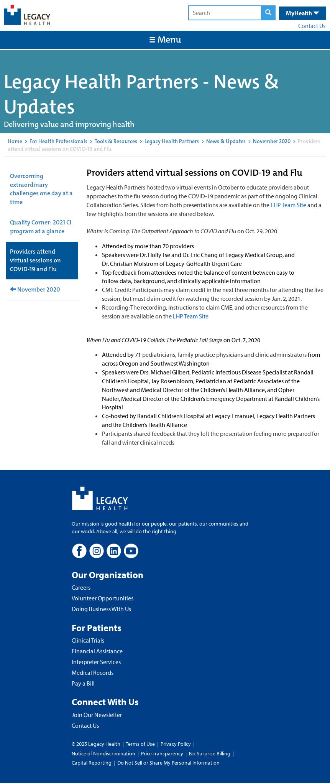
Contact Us (311, 26)
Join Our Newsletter (97, 715)
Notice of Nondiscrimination (103, 753)
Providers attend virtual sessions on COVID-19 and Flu (35, 260)
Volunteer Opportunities (102, 598)
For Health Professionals (58, 141)
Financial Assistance (97, 651)
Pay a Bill (83, 683)
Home (15, 141)
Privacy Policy (176, 743)
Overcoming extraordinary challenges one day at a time (41, 189)
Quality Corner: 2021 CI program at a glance (40, 226)
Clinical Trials (88, 640)
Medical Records (92, 672)
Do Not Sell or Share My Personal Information (168, 762)
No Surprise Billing (209, 753)
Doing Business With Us (101, 609)
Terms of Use (141, 743)
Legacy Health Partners (171, 141)
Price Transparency (162, 753)
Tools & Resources (116, 141)
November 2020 (272, 141)
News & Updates (226, 141)
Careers (81, 587)
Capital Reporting (92, 762)
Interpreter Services (96, 662)
